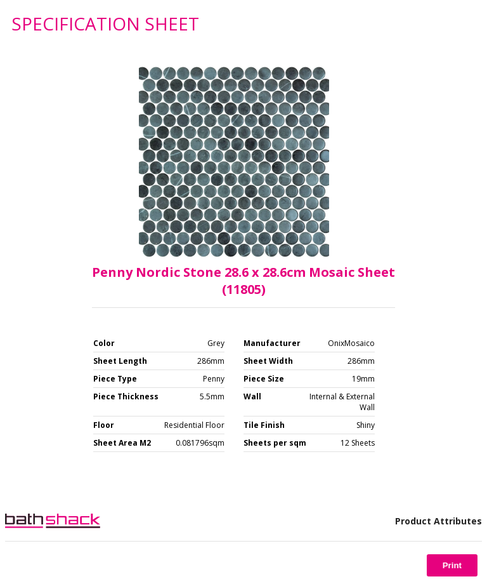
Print (452, 565)
